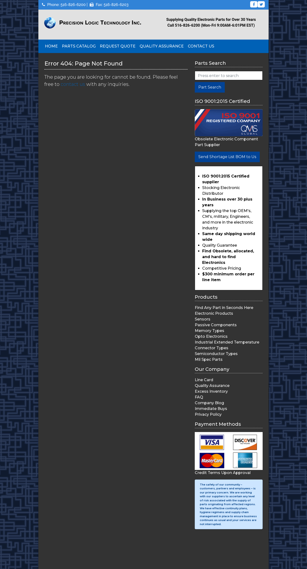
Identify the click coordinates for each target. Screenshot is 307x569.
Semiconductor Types (216, 353)
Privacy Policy (208, 414)
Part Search (209, 87)
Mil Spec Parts (209, 359)
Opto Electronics (211, 336)
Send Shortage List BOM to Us (227, 156)
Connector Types (211, 348)
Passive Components (216, 325)
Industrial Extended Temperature (227, 342)
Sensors (202, 319)
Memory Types (209, 330)
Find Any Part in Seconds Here (224, 307)
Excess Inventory (211, 391)
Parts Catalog (79, 46)
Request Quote (118, 46)
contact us (73, 84)
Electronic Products (214, 313)
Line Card (204, 380)
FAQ (199, 397)
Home (51, 46)
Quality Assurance (162, 46)
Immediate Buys (211, 408)
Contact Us (201, 46)
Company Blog (209, 403)
